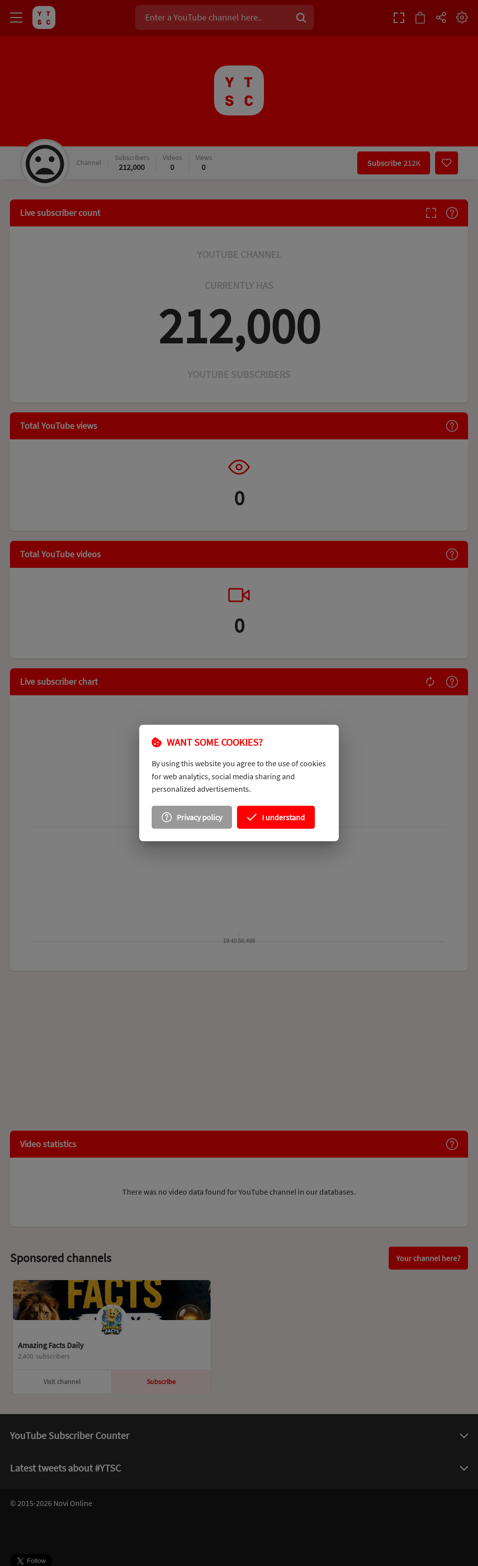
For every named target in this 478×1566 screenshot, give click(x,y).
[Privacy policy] (195, 815)
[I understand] (273, 815)
